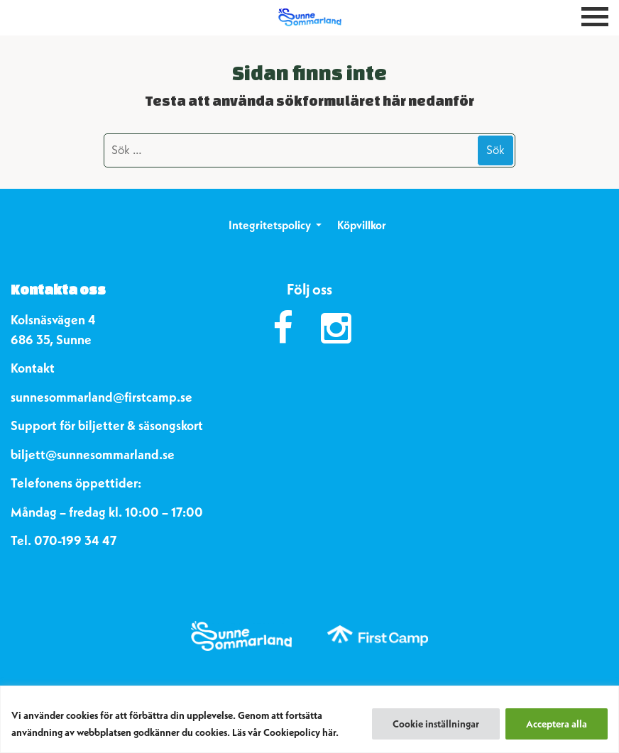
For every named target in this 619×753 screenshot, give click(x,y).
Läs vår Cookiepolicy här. (285, 732)
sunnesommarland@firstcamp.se (101, 397)
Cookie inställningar (436, 724)
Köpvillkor (361, 225)
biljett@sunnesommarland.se (93, 454)
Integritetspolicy (270, 225)
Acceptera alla (556, 724)
